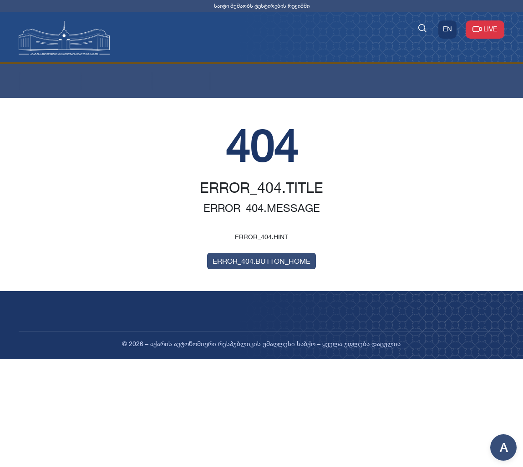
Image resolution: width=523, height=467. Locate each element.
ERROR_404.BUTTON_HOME (261, 261)
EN (447, 29)
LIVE (485, 29)
